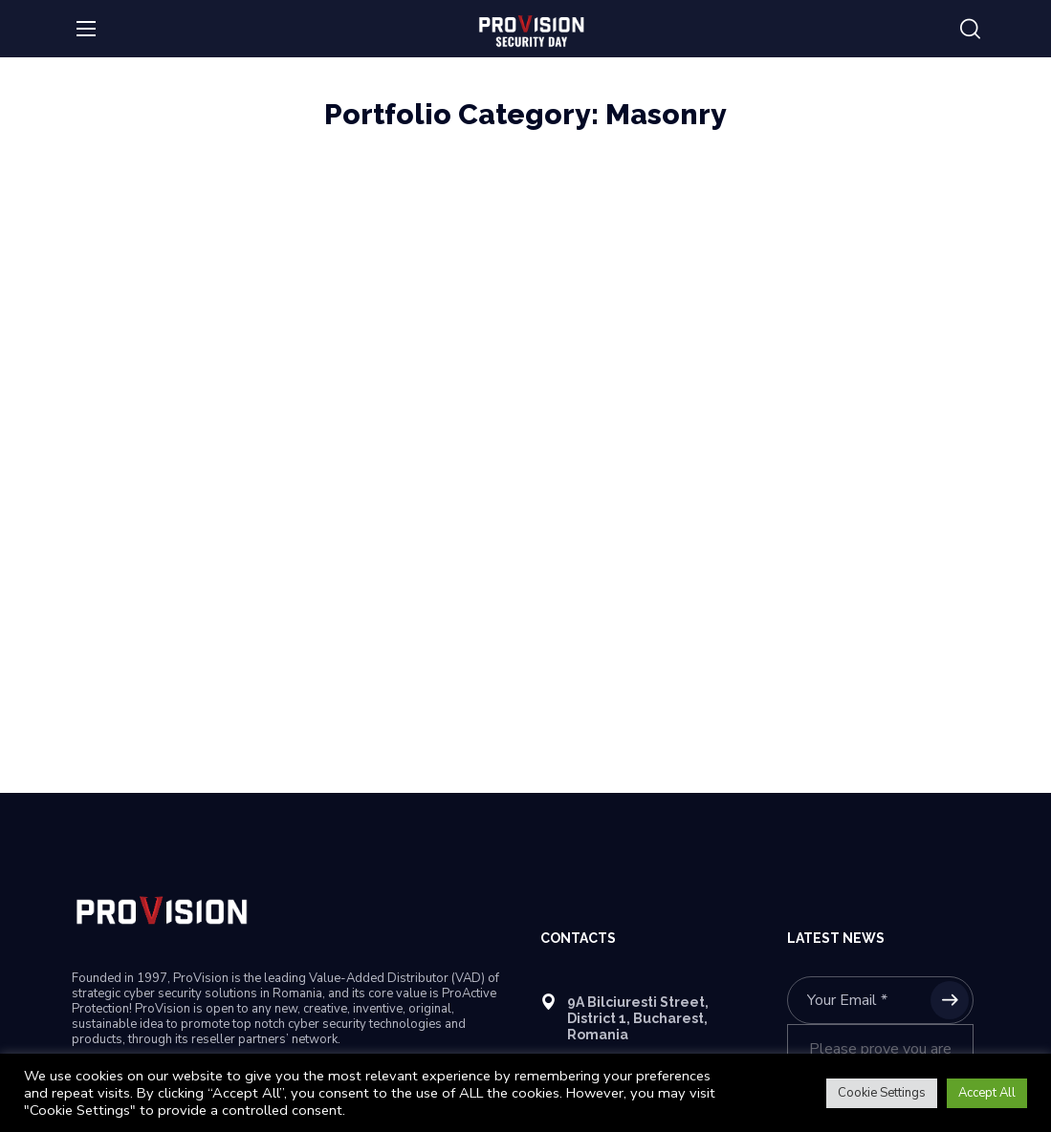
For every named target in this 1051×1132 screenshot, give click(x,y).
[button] (970, 30)
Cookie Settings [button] (882, 1092)
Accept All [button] (987, 1092)
